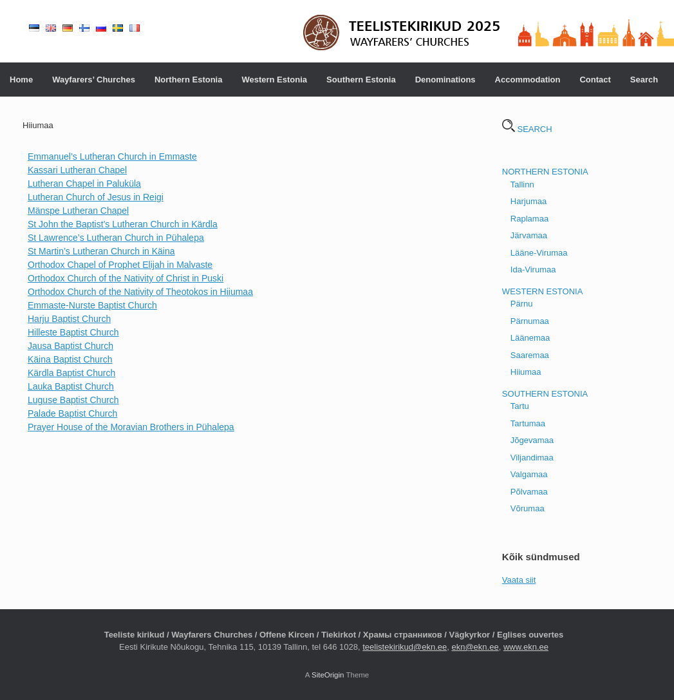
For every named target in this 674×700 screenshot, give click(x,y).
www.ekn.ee (525, 647)
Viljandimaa (532, 457)
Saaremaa (529, 355)
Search (644, 79)
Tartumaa (527, 423)
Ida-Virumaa (533, 269)
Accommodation (528, 79)
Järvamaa (528, 235)
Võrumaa (527, 508)
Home (21, 79)
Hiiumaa (525, 372)
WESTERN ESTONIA (542, 291)
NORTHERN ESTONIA (545, 171)
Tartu (519, 406)
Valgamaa (529, 474)
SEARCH (527, 129)
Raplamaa (529, 218)
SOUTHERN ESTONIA (545, 394)
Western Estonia (274, 79)
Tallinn (522, 184)
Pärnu (521, 303)
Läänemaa (530, 338)
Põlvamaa (529, 492)
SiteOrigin (328, 675)
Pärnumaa (529, 321)
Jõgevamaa (532, 440)
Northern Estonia (188, 79)
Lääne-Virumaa (539, 253)
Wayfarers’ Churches (93, 79)
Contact (594, 79)
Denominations (445, 79)
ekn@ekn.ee (474, 647)
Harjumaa (528, 201)
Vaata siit (519, 580)
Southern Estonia (361, 79)
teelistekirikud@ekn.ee (404, 647)
